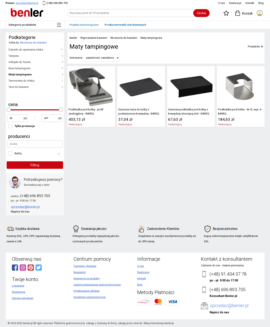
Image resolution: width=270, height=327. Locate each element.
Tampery (14, 55)
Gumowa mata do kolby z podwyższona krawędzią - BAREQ (138, 111)
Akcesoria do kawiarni (33, 42)
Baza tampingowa (19, 68)
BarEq (18, 153)
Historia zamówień (22, 298)
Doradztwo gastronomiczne (89, 297)
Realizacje (235, 3)
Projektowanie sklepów (86, 291)
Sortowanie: (76, 57)
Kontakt (250, 3)
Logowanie (18, 285)
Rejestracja (18, 292)
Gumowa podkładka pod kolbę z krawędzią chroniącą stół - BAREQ (188, 111)
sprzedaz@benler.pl (27, 3)
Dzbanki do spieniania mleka (26, 49)
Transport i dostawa (84, 266)
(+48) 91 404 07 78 (228, 274)
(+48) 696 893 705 (57, 3)
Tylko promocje (25, 126)
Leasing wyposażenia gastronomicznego (97, 284)
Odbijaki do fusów (20, 62)
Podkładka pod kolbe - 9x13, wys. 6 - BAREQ (240, 111)
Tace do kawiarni (19, 86)
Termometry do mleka (21, 80)
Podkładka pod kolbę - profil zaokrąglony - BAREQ (85, 111)
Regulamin (79, 272)
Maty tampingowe (20, 74)
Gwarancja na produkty (86, 278)
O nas (221, 3)
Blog (261, 3)
